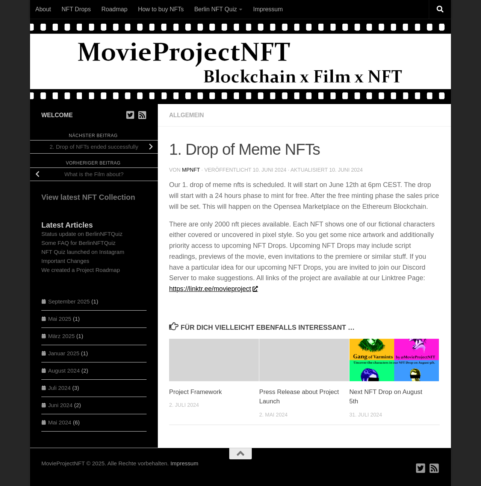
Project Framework (196, 391)
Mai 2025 (59, 318)
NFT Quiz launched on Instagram (82, 252)
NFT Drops (76, 9)
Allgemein (186, 115)
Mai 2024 (59, 422)
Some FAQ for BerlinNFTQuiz (78, 243)
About (43, 9)
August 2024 (64, 370)
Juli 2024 (59, 388)
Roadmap (114, 9)
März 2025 (61, 336)
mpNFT (191, 170)
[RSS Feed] (142, 114)
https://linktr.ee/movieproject (214, 289)
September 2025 (69, 301)
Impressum (268, 9)
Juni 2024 (60, 405)
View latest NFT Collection (88, 197)
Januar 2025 (63, 353)
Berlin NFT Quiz (215, 9)
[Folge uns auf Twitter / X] (130, 114)
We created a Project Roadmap (80, 270)
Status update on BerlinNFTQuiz (82, 234)
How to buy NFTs (161, 9)
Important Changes (65, 261)
